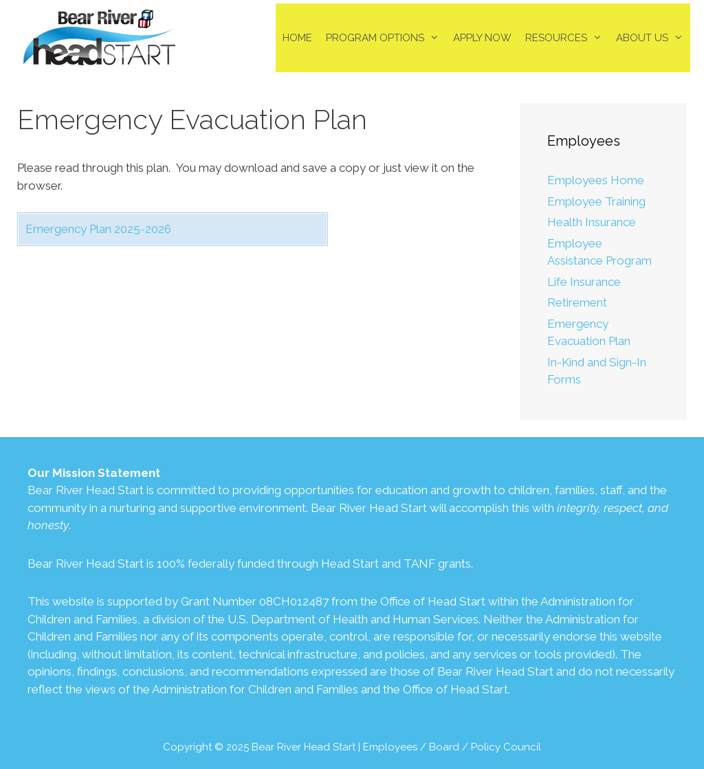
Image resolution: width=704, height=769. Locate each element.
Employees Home (595, 180)
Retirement (577, 302)
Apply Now (482, 38)
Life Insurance (584, 282)
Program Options (386, 37)
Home (297, 38)
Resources (567, 37)
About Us (653, 37)
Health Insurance (591, 222)
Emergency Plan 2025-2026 (98, 229)
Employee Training (596, 201)
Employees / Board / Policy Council (452, 747)
